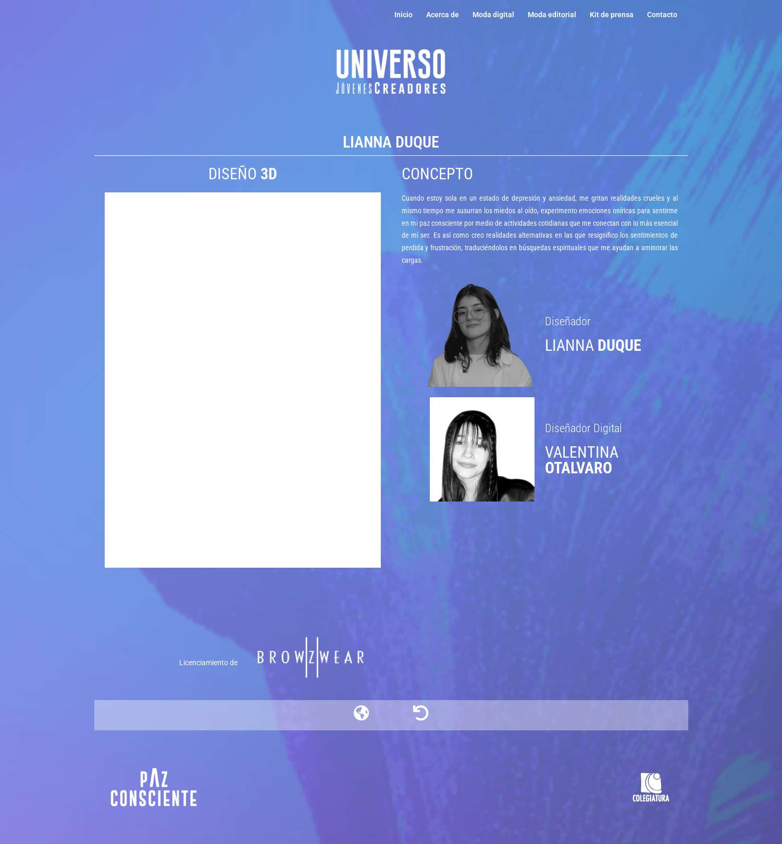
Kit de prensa (612, 14)
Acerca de (442, 14)
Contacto (662, 14)
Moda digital (493, 14)
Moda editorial (552, 14)
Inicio (403, 14)
